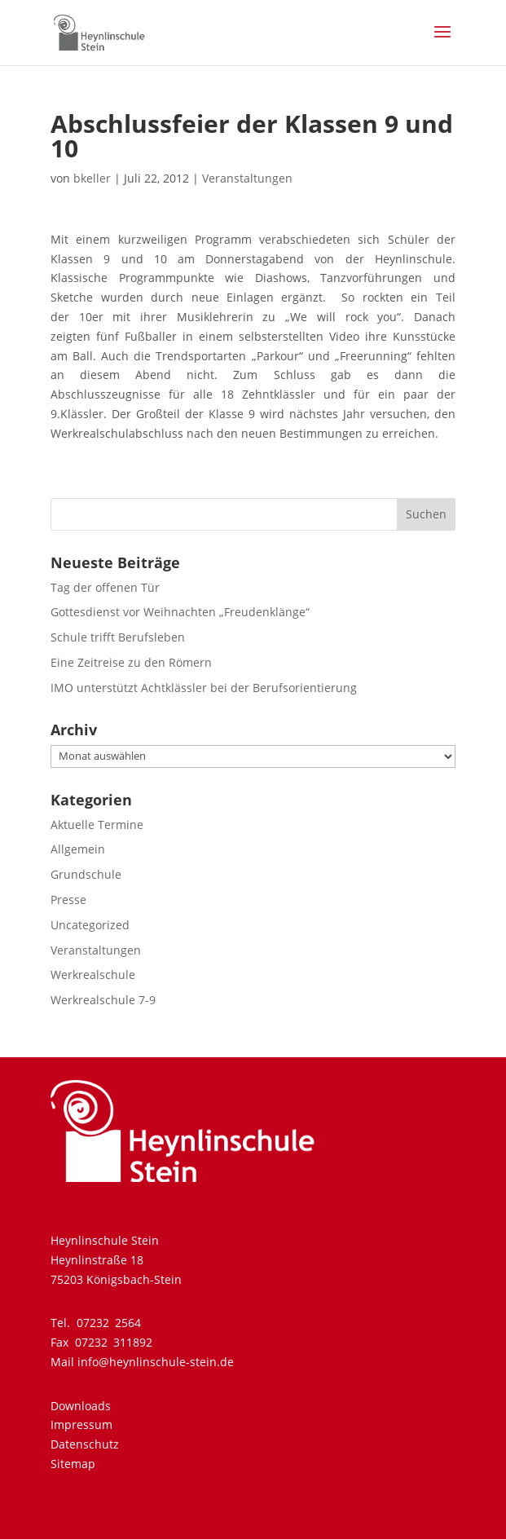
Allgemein (78, 849)
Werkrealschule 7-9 (103, 1000)
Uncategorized (90, 925)
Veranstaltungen (247, 178)
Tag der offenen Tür (105, 587)
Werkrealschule (93, 974)
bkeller (92, 178)
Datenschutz (85, 1444)
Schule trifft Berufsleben (118, 637)
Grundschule (86, 874)
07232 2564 (109, 1322)
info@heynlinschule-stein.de (155, 1361)
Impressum (81, 1424)
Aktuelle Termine (97, 824)
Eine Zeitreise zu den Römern (131, 662)
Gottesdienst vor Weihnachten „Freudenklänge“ (180, 612)
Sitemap (73, 1463)
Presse (68, 899)
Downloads (81, 1405)
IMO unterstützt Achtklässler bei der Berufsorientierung (204, 687)
